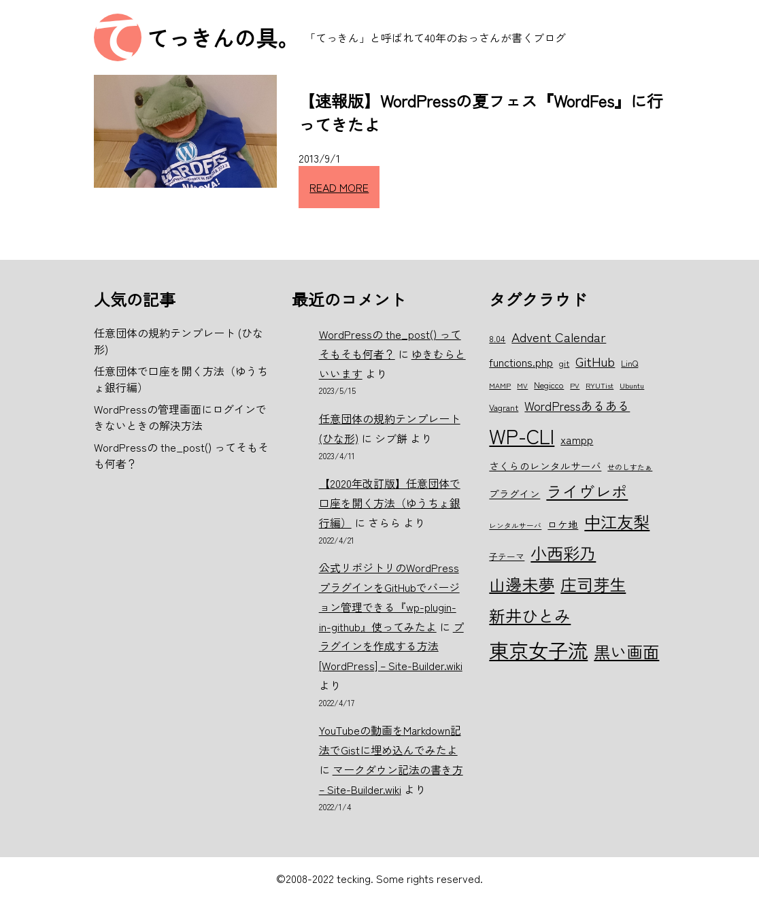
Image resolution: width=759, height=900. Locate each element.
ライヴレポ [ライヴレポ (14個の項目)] (587, 491)
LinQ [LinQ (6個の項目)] (629, 362)
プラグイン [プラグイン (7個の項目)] (514, 493)
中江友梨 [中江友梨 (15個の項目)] (617, 521)
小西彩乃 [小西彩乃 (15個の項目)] (563, 553)
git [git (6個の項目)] (564, 362)
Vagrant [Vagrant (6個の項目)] (503, 407)
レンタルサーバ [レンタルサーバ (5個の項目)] (515, 525)
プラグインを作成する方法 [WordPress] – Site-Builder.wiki (391, 646)
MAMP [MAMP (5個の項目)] (500, 385)
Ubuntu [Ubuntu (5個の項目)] (632, 385)
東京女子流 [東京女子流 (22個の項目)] (538, 649)
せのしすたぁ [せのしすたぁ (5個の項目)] (629, 467)
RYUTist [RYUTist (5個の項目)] (599, 385)
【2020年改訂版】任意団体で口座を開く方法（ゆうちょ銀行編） (389, 503)
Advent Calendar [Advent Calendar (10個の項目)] (558, 336)
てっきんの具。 (223, 37)
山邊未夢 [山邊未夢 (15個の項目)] (521, 584)
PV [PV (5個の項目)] (574, 385)
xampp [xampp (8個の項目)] (576, 439)
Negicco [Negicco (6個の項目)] (549, 384)
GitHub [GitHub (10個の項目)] (595, 361)
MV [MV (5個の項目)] (522, 385)
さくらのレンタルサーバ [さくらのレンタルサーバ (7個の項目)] (545, 466)
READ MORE (339, 187)
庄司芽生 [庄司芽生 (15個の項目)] (593, 584)
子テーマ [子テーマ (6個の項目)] (506, 556)
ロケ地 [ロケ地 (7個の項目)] (562, 524)
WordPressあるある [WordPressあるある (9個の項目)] (577, 405)
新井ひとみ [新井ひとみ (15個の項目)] (530, 615)
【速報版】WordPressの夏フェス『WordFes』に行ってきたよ (481, 112)
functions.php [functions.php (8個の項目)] (521, 362)
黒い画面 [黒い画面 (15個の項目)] (626, 651)
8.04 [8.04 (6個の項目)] (497, 338)
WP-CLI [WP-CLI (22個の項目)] (521, 435)
